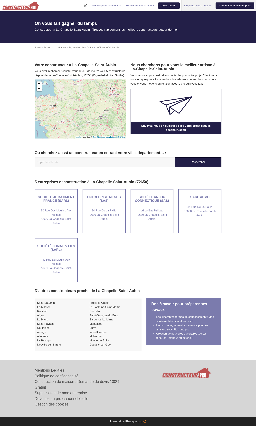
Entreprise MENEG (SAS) (104, 198)
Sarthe (90, 47)
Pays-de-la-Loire (77, 47)
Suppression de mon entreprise (61, 393)
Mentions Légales (49, 370)
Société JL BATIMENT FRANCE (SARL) (56, 198)
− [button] (39, 88)
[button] (106, 5)
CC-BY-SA (120, 137)
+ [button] (39, 83)
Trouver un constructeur (55, 47)
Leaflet (78, 137)
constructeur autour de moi (78, 71)
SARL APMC (199, 197)
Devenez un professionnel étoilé (61, 398)
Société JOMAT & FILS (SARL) (56, 247)
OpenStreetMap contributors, (104, 137)
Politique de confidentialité (56, 376)
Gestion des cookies (52, 404)
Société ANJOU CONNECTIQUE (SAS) (152, 198)
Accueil (38, 47)
